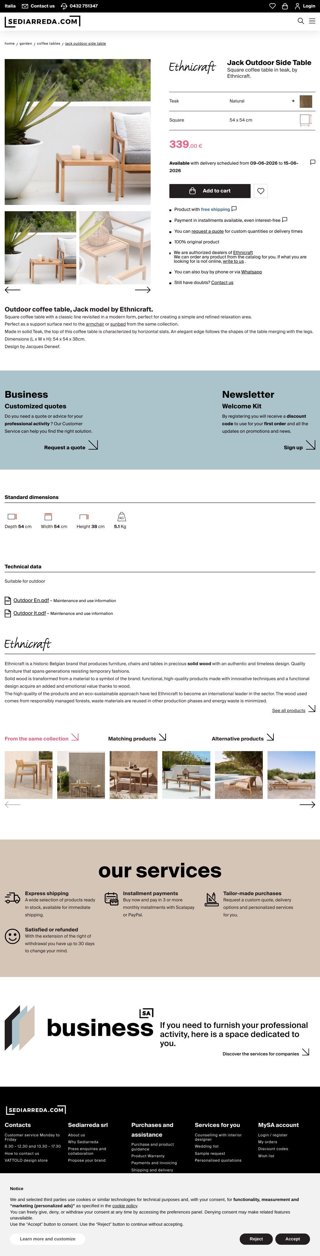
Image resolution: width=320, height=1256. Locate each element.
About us (76, 1135)
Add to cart (210, 191)
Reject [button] (256, 1238)
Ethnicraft (243, 253)
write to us (233, 261)
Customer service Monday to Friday (32, 1137)
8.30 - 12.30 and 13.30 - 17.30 (33, 1147)
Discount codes (273, 1149)
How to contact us (22, 1153)
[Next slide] (143, 290)
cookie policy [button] (124, 1205)
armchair (95, 324)
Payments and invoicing (154, 1163)
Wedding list (206, 1147)
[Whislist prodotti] (272, 6)
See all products (288, 711)
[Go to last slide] (12, 290)
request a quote (208, 231)
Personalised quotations (218, 1161)
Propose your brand (87, 1161)
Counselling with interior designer (218, 1137)
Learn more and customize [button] (47, 1238)
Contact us (222, 283)
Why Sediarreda (83, 1142)
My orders (267, 1142)
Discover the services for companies (260, 1054)
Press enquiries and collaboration (87, 1151)
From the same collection (36, 738)
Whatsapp (251, 272)
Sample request (210, 1153)
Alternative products (238, 738)
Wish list (266, 1156)
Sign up (293, 448)
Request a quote (64, 448)
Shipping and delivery (152, 1170)
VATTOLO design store (26, 1161)
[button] (40, 247)
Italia (10, 6)
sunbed (118, 324)
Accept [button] (292, 1238)
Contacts (18, 1125)
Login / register (273, 1135)
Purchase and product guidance (153, 1147)
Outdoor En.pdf (31, 600)
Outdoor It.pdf (29, 613)
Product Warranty (148, 1156)
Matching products (132, 738)
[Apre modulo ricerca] (301, 21)
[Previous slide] (12, 804)
